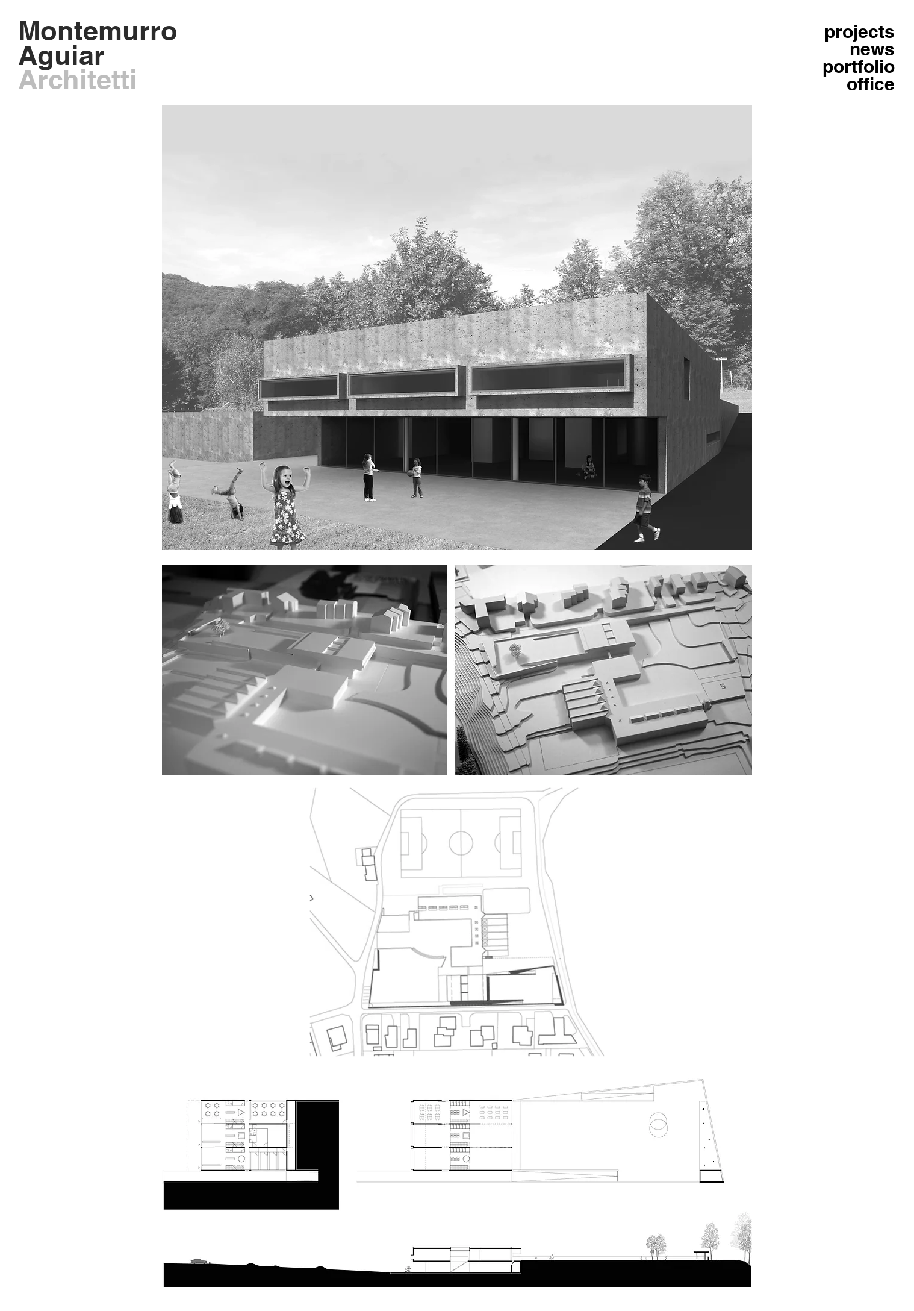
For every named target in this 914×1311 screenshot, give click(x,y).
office (871, 84)
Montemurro (98, 30)
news (872, 49)
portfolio (858, 66)
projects (859, 31)
